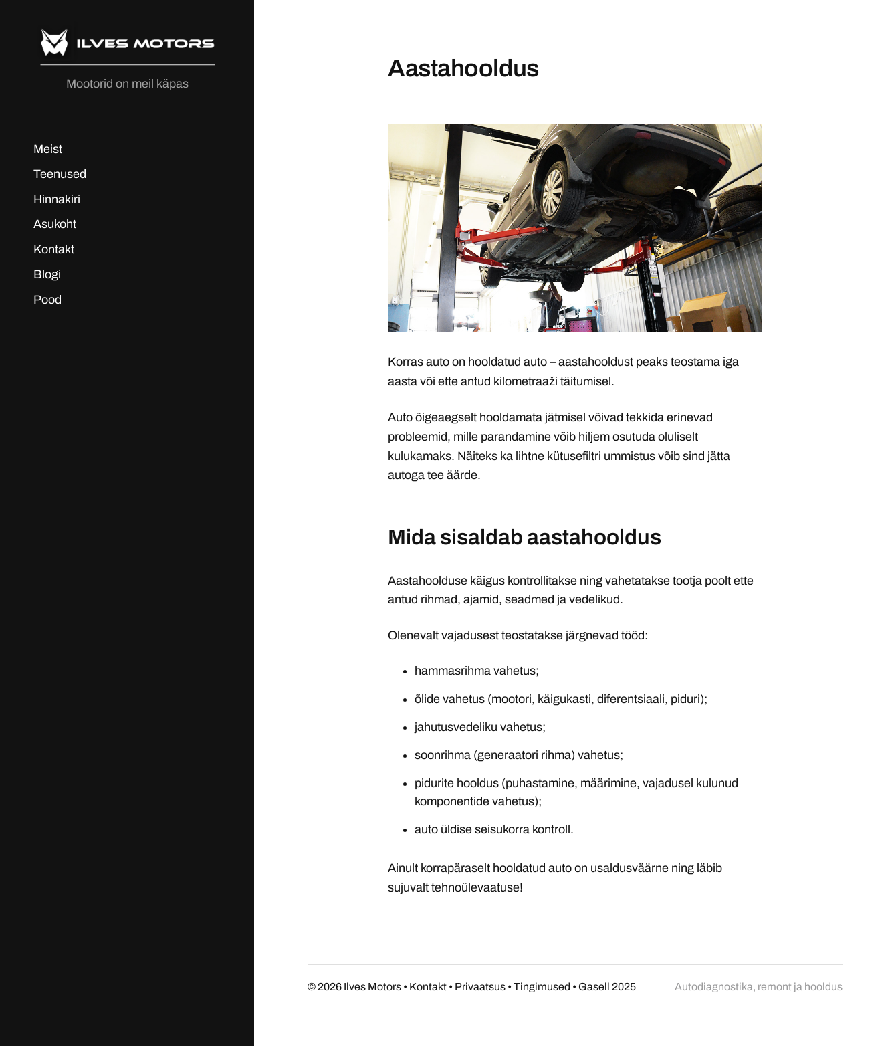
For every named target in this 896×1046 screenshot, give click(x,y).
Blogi (47, 274)
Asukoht (54, 224)
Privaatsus (480, 986)
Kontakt (53, 249)
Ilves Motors (372, 986)
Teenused (59, 174)
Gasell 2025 (607, 986)
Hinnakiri (56, 199)
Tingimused (542, 986)
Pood (47, 299)
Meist (47, 149)
